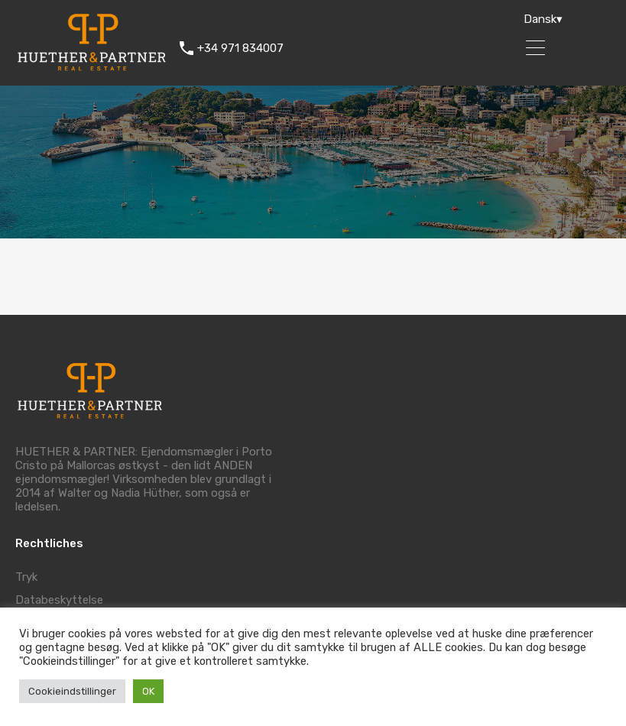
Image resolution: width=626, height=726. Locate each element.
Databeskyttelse (59, 600)
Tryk (26, 577)
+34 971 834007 (240, 48)
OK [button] (148, 691)
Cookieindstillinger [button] (72, 691)
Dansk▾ (543, 19)
